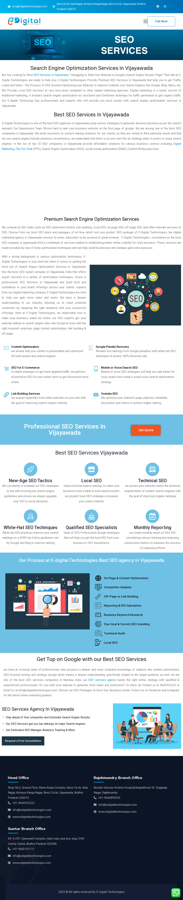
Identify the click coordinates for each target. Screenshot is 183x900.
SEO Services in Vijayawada (51, 75)
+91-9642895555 (107, 797)
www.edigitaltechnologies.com (29, 817)
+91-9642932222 (21, 803)
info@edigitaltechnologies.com (29, 6)
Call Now (161, 21)
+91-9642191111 (21, 849)
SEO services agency (102, 680)
